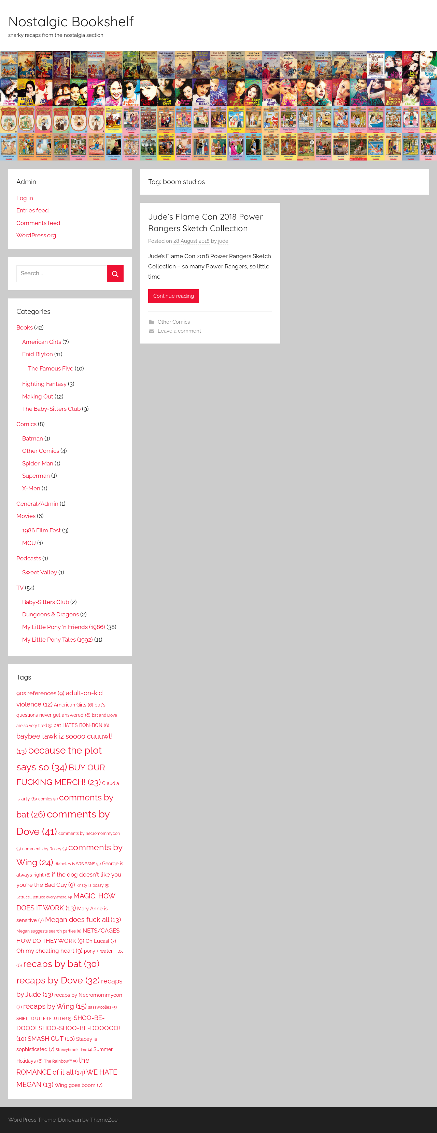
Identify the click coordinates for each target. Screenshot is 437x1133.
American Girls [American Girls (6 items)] (73, 705)
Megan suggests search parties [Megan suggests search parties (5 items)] (48, 931)
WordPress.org (36, 235)
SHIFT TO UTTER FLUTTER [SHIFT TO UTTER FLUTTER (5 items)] (44, 1018)
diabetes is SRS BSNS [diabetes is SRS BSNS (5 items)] (78, 863)
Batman (32, 438)
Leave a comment (179, 331)
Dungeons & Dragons (50, 614)
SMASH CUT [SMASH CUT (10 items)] (51, 1038)
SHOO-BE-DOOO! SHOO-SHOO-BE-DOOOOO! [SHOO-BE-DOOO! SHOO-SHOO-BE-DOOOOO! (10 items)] (68, 1028)
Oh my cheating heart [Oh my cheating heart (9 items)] (49, 950)
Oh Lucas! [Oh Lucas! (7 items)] (101, 941)
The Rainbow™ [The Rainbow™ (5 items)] (60, 1061)
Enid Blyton (37, 354)
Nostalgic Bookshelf (71, 21)
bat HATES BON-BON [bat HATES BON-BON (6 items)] (81, 725)
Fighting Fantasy (44, 383)
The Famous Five (50, 368)
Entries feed (32, 210)
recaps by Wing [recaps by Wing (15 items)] (55, 1006)
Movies (26, 516)
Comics (26, 424)
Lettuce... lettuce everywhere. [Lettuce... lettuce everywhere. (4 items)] (44, 897)
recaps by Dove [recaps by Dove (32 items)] (58, 980)
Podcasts (28, 558)
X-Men (31, 488)
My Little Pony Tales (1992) (57, 639)
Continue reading (173, 296)
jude (223, 241)
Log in (24, 198)
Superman (36, 475)
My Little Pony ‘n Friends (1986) (63, 627)
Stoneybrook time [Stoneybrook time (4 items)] (74, 1050)
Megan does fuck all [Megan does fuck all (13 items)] (83, 919)
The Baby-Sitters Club (51, 408)
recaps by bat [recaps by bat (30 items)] (61, 964)
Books (24, 327)
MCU (29, 543)
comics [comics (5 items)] (48, 798)
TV (20, 587)
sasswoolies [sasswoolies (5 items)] (102, 1007)
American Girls (41, 341)
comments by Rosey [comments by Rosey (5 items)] (44, 848)
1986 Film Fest (41, 530)
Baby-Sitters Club (45, 602)
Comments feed (38, 223)
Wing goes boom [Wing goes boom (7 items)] (78, 1085)
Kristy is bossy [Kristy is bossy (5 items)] (92, 885)
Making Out (37, 396)
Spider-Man (37, 463)
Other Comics (174, 322)
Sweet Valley (39, 572)
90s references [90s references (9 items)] (40, 693)
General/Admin (37, 503)
